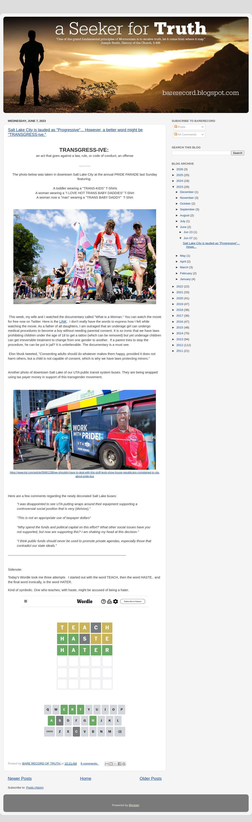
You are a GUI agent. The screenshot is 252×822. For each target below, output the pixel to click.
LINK (63, 321)
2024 (180, 180)
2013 (180, 339)
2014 (180, 333)
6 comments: (90, 763)
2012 (180, 345)
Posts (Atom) (35, 787)
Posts (180, 127)
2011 (180, 351)
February (186, 273)
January (186, 279)
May (183, 255)
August (185, 215)
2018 (180, 310)
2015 (180, 327)
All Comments (185, 134)
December (187, 192)
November (187, 197)
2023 (180, 187)
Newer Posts (20, 778)
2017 (180, 315)
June (183, 227)
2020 (180, 298)
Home (85, 778)
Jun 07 (188, 238)
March (184, 267)
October (186, 203)
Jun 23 (188, 232)
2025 (180, 175)
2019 (180, 304)
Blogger (134, 805)
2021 (180, 292)
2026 (180, 169)
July (183, 221)
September (188, 209)
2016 (180, 321)
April (183, 261)
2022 (180, 286)
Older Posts (151, 778)
